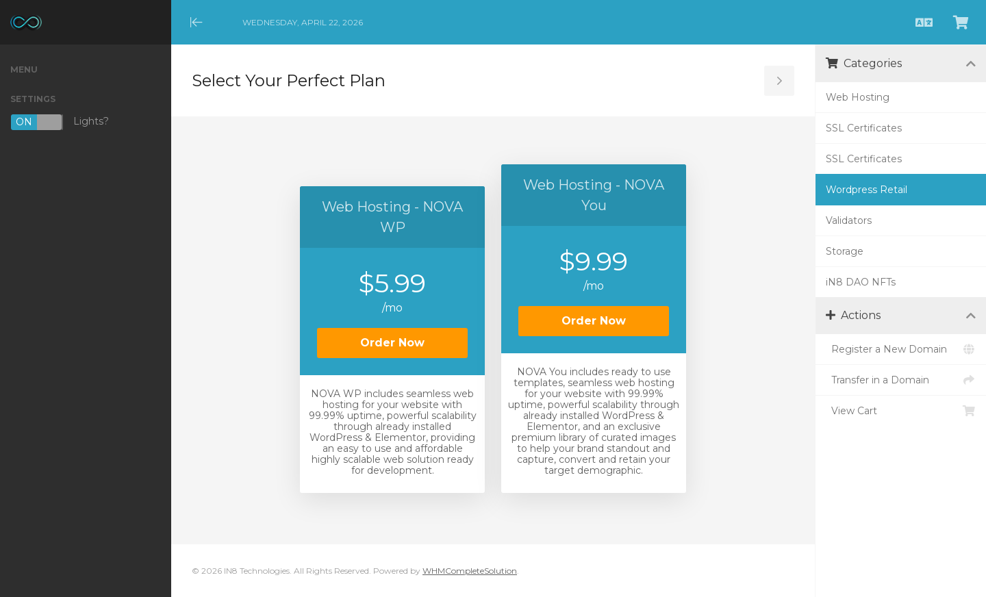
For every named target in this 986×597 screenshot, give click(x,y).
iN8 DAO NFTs (861, 282)
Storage (844, 251)
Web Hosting (857, 97)
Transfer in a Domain (901, 380)
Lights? (59, 122)
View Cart (901, 411)
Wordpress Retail (866, 189)
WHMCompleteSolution (469, 571)
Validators (849, 220)
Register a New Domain (901, 349)
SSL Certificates (864, 128)
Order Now (392, 342)
